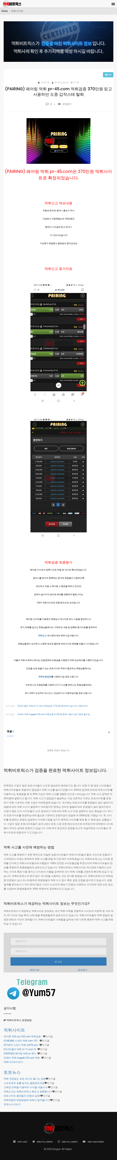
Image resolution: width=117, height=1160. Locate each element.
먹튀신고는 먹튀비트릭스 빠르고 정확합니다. (28, 1091)
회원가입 (34, 969)
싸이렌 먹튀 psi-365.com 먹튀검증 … (23, 1036)
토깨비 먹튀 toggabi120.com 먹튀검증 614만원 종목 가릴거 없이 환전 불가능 (54, 714)
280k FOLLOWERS (68, 1141)
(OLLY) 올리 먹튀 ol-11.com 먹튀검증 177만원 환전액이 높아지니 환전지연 (53, 706)
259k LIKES (20, 1141)
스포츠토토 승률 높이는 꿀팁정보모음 (24, 1083)
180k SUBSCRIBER (93, 1141)
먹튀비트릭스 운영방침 (19, 1020)
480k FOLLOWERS (42, 1141)
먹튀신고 (42, 635)
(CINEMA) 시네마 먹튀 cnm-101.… (22, 1040)
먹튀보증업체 (44, 676)
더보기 (13, 1062)
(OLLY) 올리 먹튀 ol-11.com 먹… (20, 1049)
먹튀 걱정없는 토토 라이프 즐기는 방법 (25, 1078)
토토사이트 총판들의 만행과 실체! (22, 1095)
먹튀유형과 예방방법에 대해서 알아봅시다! (27, 1100)
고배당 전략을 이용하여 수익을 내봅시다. (26, 1087)
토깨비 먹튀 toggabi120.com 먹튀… (22, 1057)
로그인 (58, 961)
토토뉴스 (12, 1072)
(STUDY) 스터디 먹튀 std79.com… (21, 1045)
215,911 (64, 104)
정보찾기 (82, 969)
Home (4, 11)
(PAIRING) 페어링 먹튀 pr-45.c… (20, 1053)
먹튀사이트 (14, 1030)
